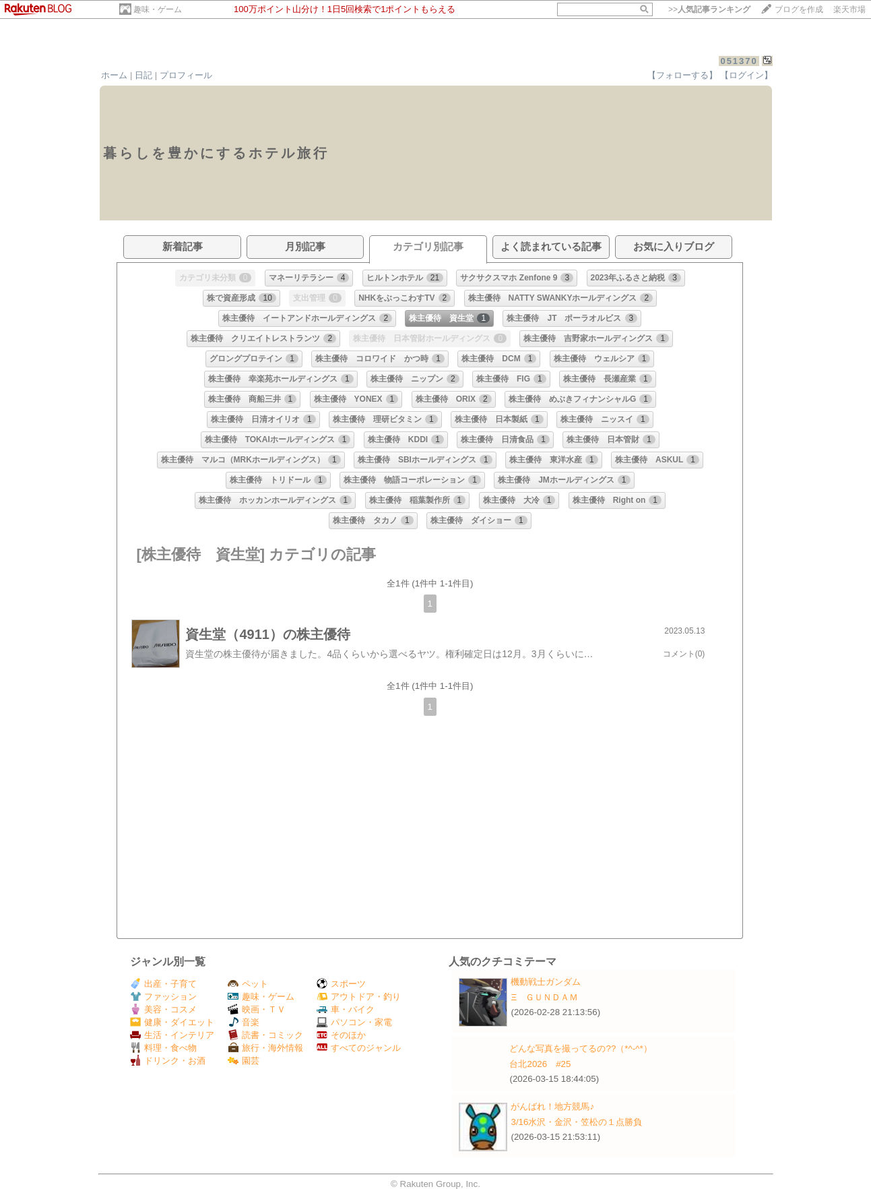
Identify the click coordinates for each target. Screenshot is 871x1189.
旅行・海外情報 (265, 1048)
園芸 (243, 1061)
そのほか (341, 1035)
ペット (248, 984)
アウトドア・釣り (359, 997)
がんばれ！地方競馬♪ (552, 1106)
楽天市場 (849, 9)
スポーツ (341, 984)
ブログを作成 (799, 9)
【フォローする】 (682, 75)
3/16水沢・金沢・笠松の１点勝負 (576, 1122)
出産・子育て (163, 984)
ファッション (163, 997)
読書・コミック (265, 1035)
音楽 (243, 1022)
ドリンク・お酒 (167, 1061)
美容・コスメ (163, 1009)
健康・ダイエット (172, 1022)
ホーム (114, 75)
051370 (738, 61)
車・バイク (346, 1009)
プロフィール (186, 75)
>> (709, 9)
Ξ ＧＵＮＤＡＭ (544, 997)
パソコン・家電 (354, 1022)
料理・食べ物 (163, 1048)
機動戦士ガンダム (546, 982)
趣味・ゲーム (157, 9)
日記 (143, 75)
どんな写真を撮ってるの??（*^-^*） (580, 1048)
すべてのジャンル (359, 1048)
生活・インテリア (172, 1035)
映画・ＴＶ (257, 1009)
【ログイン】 (746, 75)
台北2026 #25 (540, 1064)
